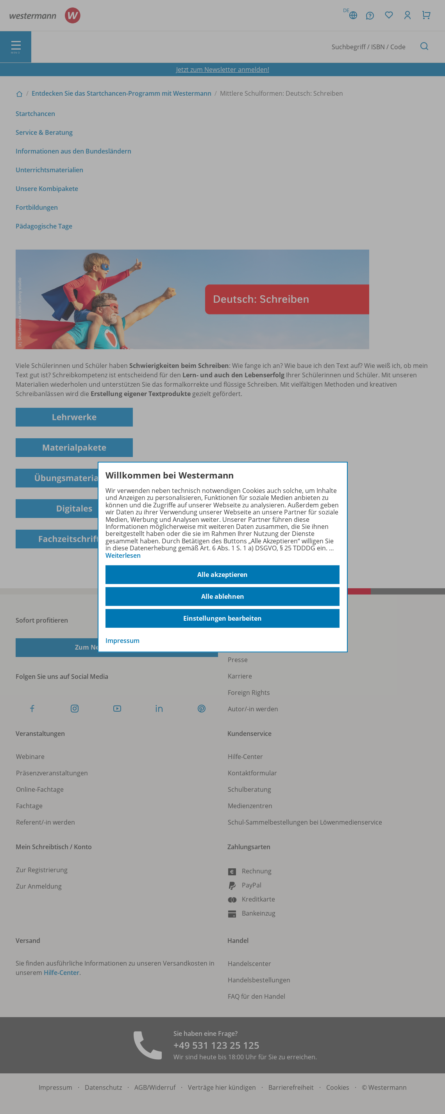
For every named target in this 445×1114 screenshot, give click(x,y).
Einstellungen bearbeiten (222, 618)
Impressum (122, 640)
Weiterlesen (123, 555)
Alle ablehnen (222, 596)
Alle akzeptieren (222, 574)
